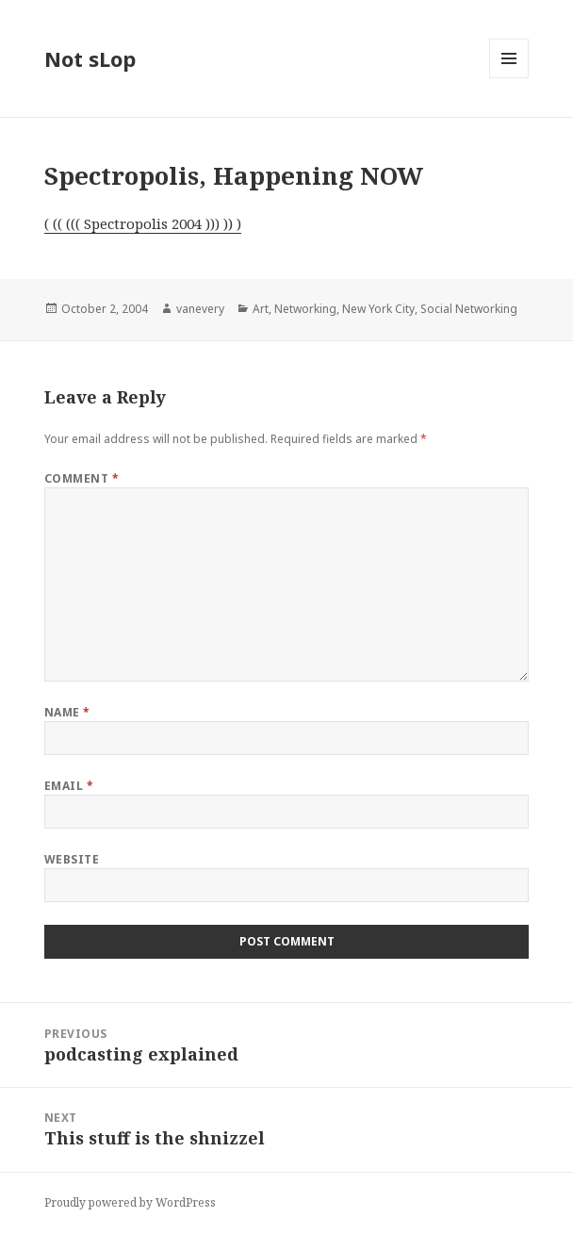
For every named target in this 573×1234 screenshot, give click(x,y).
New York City (378, 309)
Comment (81, 478)
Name (67, 712)
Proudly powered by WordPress (130, 1202)
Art (261, 309)
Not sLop (90, 58)
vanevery (200, 309)
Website (71, 859)
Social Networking (468, 309)
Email (68, 786)
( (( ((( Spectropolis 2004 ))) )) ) (142, 223)
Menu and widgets (509, 77)
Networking (305, 309)
